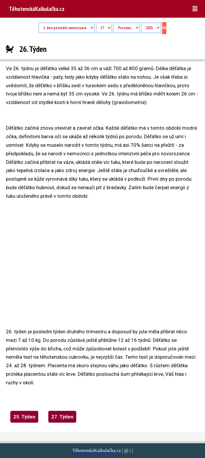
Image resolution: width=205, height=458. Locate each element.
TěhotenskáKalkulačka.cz (37, 9)
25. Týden (24, 417)
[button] (196, 8)
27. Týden (62, 417)
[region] (73, 259)
